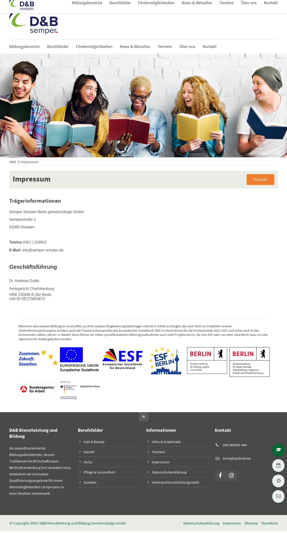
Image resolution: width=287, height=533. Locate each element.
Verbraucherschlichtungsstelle (175, 482)
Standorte (269, 523)
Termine (158, 452)
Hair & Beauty (94, 442)
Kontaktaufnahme (237, 458)
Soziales (90, 482)
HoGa (88, 462)
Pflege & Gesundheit (99, 472)
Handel (89, 452)
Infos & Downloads (263, 11)
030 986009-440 (235, 445)
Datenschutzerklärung (169, 472)
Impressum (160, 462)
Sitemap (251, 523)
